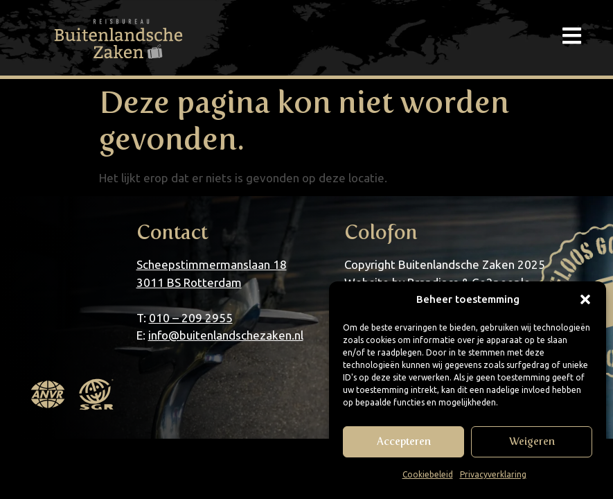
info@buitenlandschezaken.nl (225, 335)
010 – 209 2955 (191, 317)
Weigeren (532, 441)
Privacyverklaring (493, 474)
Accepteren (404, 441)
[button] (585, 299)
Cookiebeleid (427, 474)
